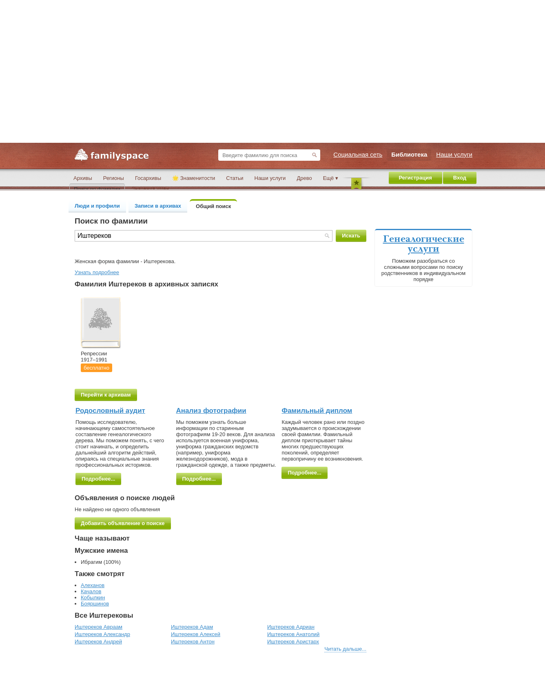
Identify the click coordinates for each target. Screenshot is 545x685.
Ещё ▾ (330, 178)
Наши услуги (270, 178)
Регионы (113, 178)
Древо (304, 178)
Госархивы (148, 178)
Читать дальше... (345, 649)
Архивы (82, 178)
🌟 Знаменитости (193, 178)
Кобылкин (93, 597)
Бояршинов (95, 604)
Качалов (91, 591)
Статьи (234, 178)
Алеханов (92, 585)
